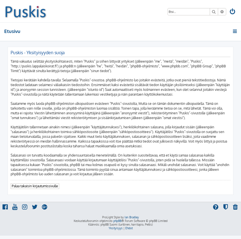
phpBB (117, 221)
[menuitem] (233, 12)
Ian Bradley (132, 217)
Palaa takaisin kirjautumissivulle (35, 186)
